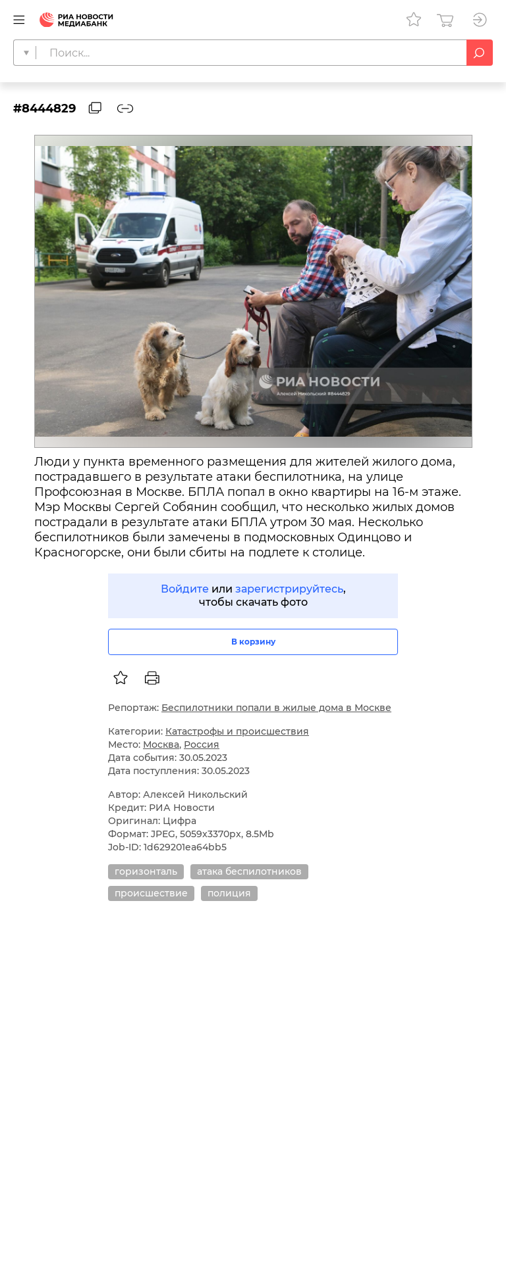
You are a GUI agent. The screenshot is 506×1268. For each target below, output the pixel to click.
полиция (229, 893)
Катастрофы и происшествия (237, 731)
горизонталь (146, 871)
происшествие (151, 893)
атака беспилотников (249, 871)
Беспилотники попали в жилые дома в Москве (276, 708)
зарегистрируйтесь (289, 589)
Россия (201, 744)
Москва (161, 744)
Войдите (185, 589)
